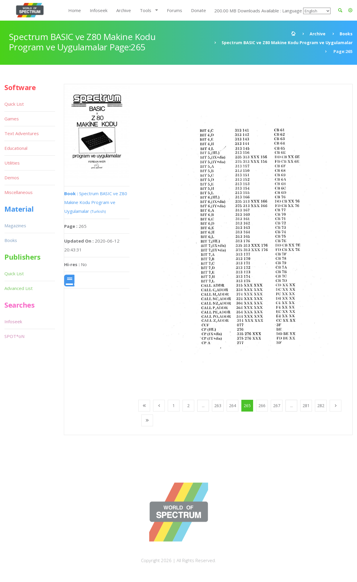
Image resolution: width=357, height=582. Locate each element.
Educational (15, 148)
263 (217, 405)
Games (11, 119)
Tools (145, 10)
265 (247, 405)
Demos (11, 177)
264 (232, 405)
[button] (350, 10)
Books (346, 34)
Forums (174, 10)
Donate (198, 10)
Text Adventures (21, 133)
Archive (123, 10)
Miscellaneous (18, 192)
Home (74, 10)
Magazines (15, 225)
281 (306, 405)
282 (320, 405)
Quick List (14, 104)
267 (276, 405)
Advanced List (18, 288)
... (203, 405)
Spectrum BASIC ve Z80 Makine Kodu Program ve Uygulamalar (287, 42)
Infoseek (98, 10)
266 (261, 405)
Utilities (12, 163)
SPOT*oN (14, 336)
